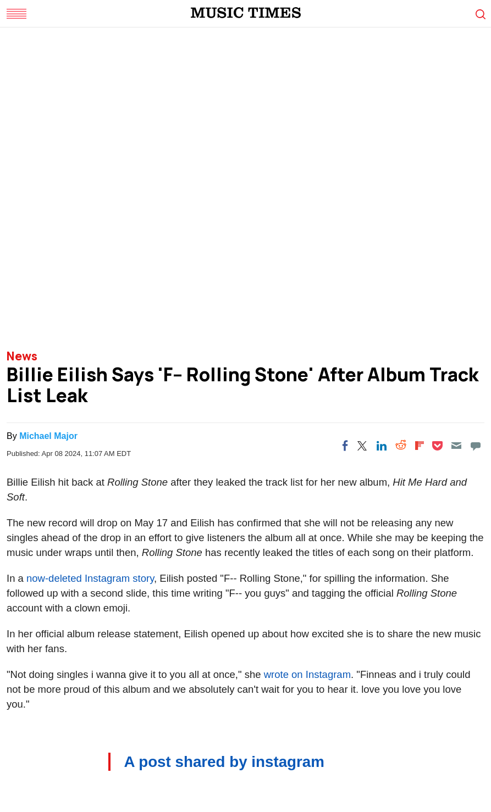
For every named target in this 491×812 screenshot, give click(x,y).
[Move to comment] (475, 445)
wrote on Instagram (307, 674)
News (22, 356)
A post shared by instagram (224, 761)
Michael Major (48, 436)
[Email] (456, 445)
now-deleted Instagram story (90, 578)
